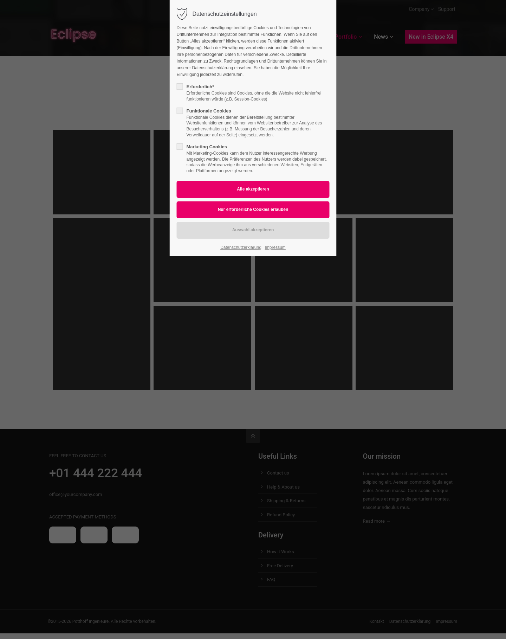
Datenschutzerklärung (240, 247)
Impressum (275, 247)
